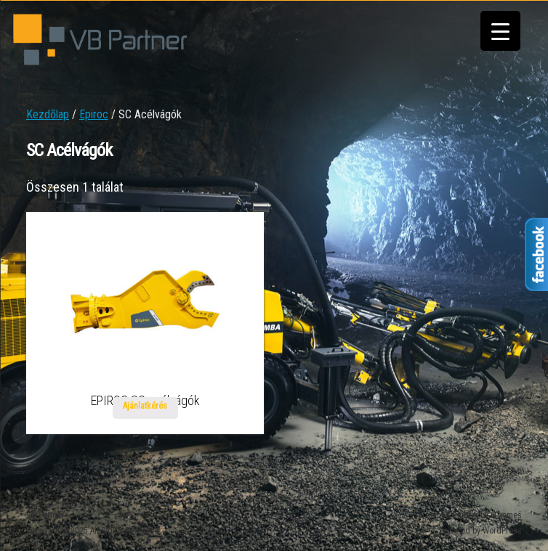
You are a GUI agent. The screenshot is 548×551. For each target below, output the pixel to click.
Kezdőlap (47, 114)
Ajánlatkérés (145, 406)
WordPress (502, 531)
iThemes (506, 515)
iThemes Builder (448, 515)
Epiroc (93, 114)
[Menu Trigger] (500, 31)
